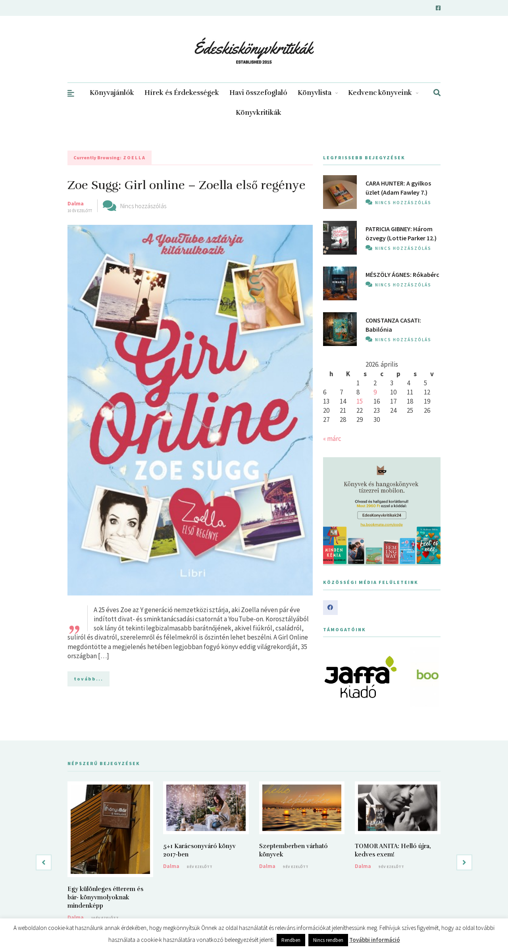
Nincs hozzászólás (143, 206)
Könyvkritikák (258, 112)
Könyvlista (318, 93)
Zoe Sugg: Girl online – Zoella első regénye (186, 185)
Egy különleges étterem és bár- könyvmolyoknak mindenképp (105, 897)
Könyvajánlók (112, 93)
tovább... (88, 679)
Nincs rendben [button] (328, 940)
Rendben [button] (290, 940)
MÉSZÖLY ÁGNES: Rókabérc (402, 274)
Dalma (75, 203)
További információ (374, 939)
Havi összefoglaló (258, 93)
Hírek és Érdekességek (181, 93)
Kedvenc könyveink (383, 93)
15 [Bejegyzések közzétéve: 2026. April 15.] (359, 401)
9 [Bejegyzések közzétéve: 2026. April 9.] (375, 392)
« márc (332, 438)
